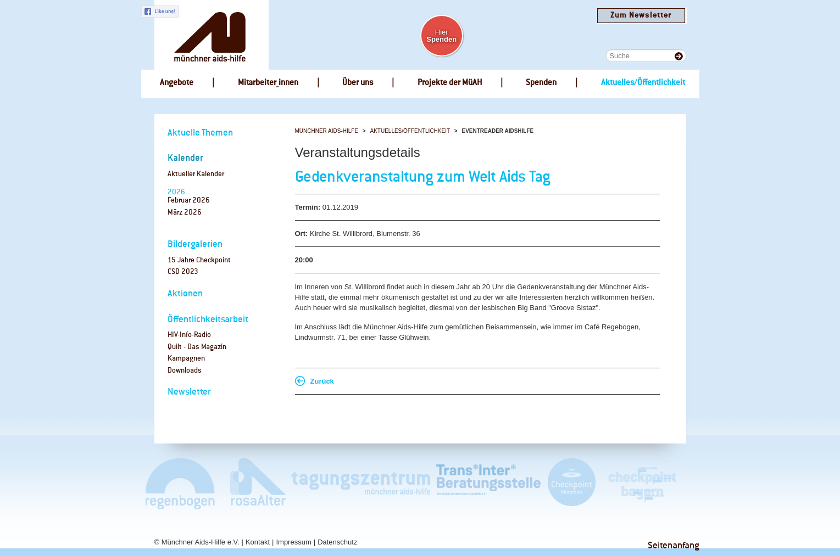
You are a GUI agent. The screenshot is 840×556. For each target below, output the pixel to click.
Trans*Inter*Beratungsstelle (488, 483)
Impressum (293, 542)
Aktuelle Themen (200, 133)
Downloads (185, 371)
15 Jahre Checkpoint (199, 260)
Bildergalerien (195, 244)
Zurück (322, 381)
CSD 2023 (183, 272)
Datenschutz (337, 542)
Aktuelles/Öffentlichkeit (410, 131)
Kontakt (258, 542)
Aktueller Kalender (196, 174)
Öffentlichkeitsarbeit (208, 319)
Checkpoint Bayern (642, 483)
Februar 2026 (189, 200)
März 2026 (185, 213)
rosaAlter (253, 483)
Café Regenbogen (181, 483)
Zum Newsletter (640, 16)
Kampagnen (186, 359)
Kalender (185, 158)
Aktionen (185, 294)
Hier (441, 35)
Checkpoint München (571, 483)
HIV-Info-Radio (189, 335)
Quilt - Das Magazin (197, 347)
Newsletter (189, 392)
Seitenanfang (673, 546)
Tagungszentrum (361, 483)
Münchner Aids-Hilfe (327, 131)
